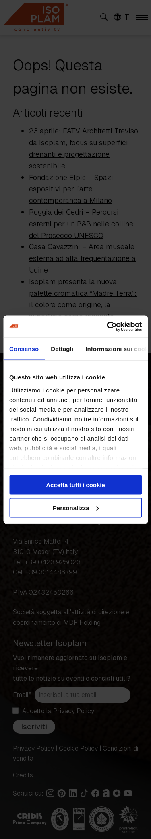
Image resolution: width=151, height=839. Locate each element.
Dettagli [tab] (62, 348)
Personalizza (76, 507)
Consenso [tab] (24, 348)
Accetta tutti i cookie (75, 485)
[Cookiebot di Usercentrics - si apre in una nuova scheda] (107, 326)
